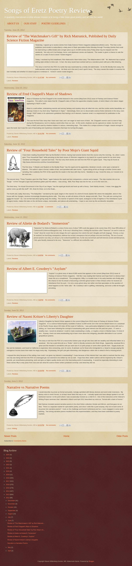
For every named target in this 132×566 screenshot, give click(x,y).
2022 (8, 464)
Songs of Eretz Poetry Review (47, 10)
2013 (8, 494)
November (11, 504)
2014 (8, 491)
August (10, 514)
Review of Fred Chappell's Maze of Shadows (39, 94)
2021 (8, 468)
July (9, 517)
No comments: (51, 77)
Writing (14, 428)
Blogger (91, 561)
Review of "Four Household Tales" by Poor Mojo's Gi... (26, 530)
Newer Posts (10, 436)
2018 (8, 478)
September (12, 510)
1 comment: (49, 207)
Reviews (15, 81)
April (9, 551)
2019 (8, 474)
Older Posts (122, 436)
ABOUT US (13, 23)
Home (66, 436)
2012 (8, 498)
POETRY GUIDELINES (54, 23)
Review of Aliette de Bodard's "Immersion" (38, 223)
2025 (8, 455)
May (9, 547)
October (11, 507)
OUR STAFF (30, 23)
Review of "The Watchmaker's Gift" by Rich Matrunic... (26, 523)
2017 (8, 481)
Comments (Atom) (20, 441)
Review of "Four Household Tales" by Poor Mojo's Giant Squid (52, 150)
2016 (8, 484)
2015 (8, 488)
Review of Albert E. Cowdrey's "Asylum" (37, 269)
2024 (8, 458)
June (10, 520)
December (11, 500)
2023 (8, 461)
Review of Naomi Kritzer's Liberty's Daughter (40, 316)
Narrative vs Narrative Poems (28, 387)
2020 (8, 471)
